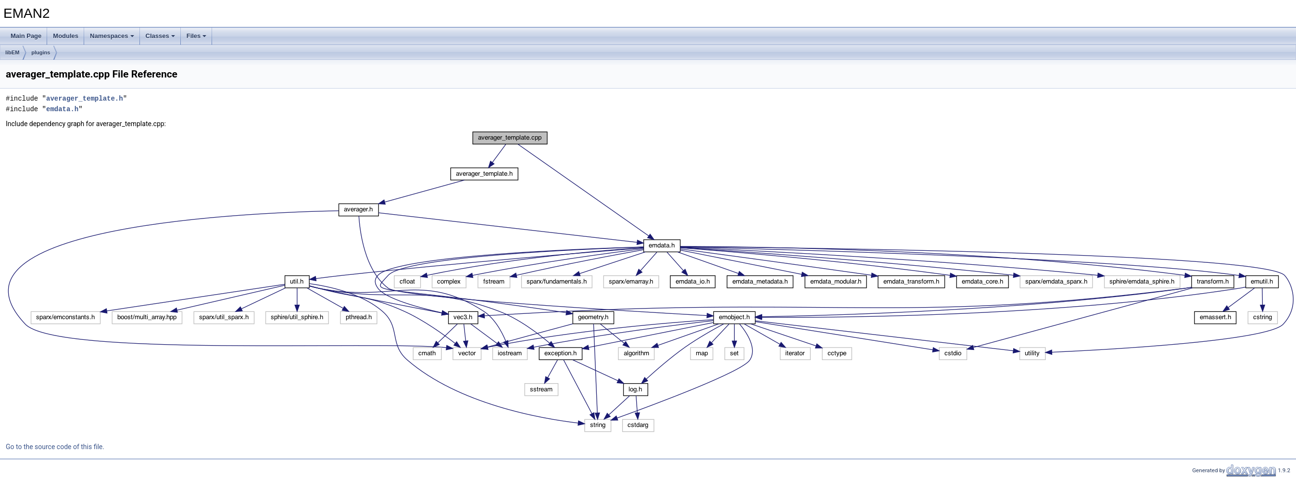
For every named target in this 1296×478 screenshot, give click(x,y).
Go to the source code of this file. (55, 447)
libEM (12, 52)
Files (197, 35)
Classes (160, 35)
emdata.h (62, 109)
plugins (40, 52)
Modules (65, 35)
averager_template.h (84, 98)
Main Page (26, 35)
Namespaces (112, 35)
